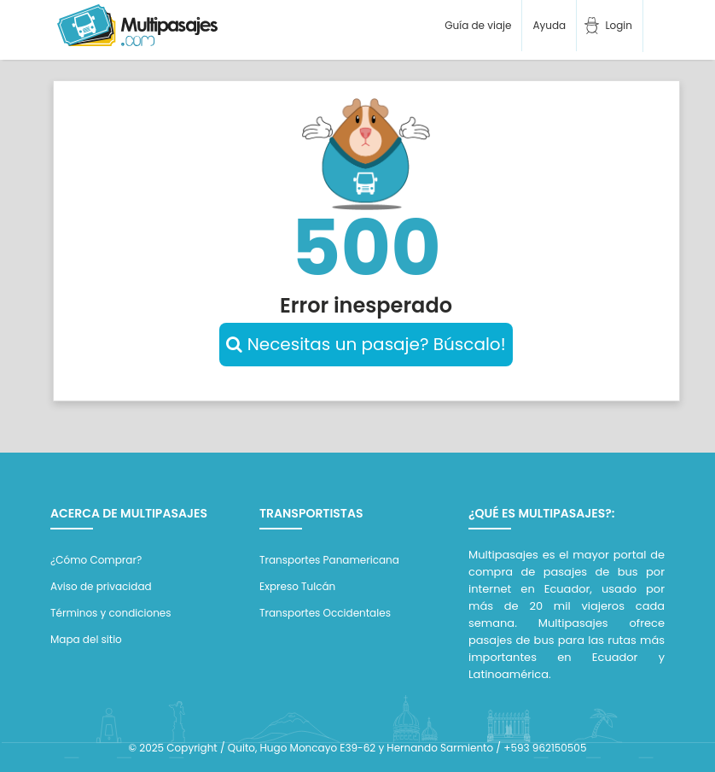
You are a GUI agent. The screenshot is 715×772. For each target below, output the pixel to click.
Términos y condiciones (110, 612)
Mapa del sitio (86, 639)
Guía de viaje (476, 25)
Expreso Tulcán (297, 586)
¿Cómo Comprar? (96, 560)
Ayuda (549, 25)
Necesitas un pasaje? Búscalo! (365, 344)
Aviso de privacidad (101, 586)
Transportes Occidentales (325, 612)
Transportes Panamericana (329, 560)
